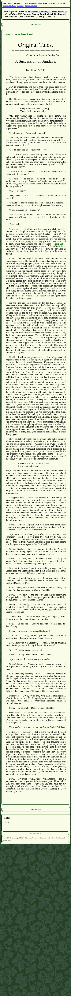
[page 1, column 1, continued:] (20, 34)
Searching (20, 6)
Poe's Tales (62, 3)
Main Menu (42, 3)
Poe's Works (52, 3)
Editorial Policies (9, 6)
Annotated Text (31, 6)
